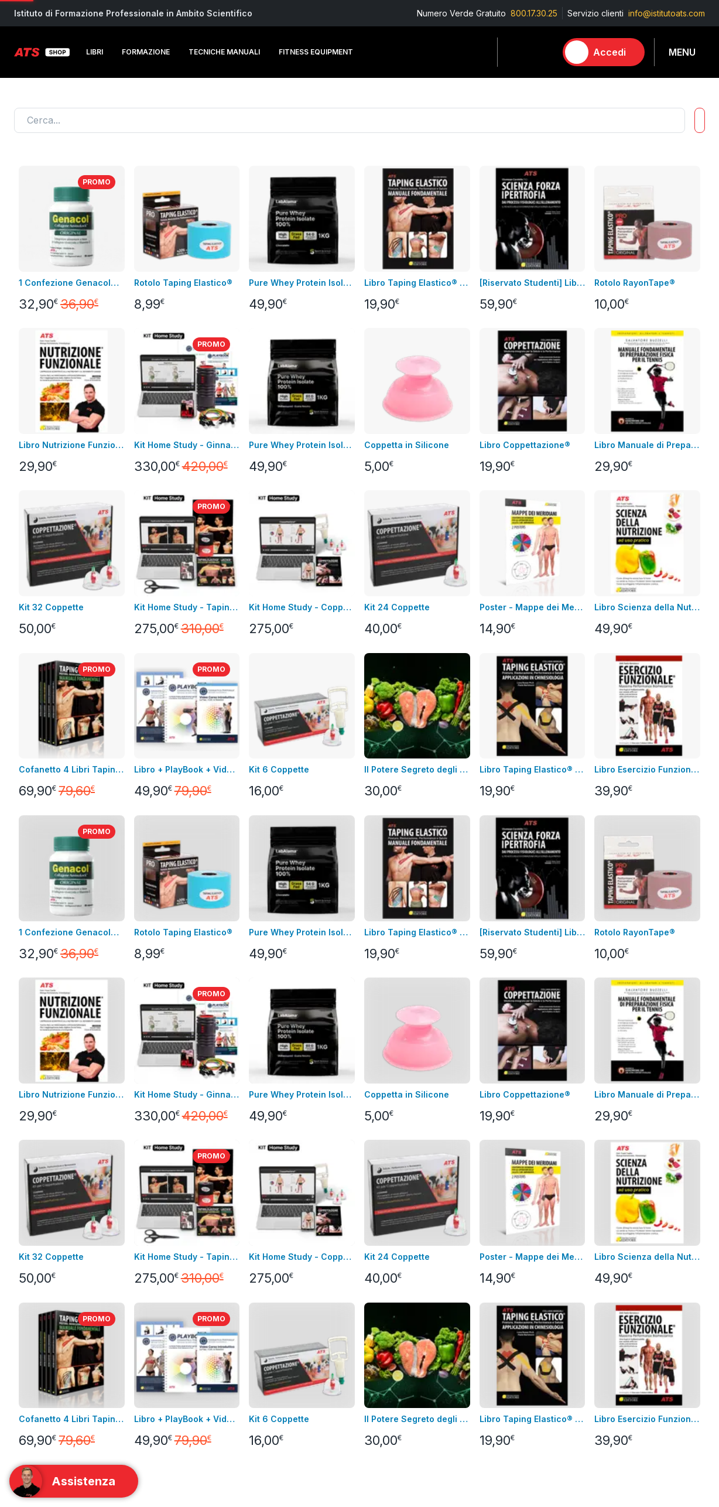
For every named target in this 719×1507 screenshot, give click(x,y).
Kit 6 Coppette (279, 769)
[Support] (73, 1481)
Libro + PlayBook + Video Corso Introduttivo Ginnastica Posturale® (187, 769)
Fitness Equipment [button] (316, 51)
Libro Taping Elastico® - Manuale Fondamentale (417, 283)
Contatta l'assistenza (152, 925)
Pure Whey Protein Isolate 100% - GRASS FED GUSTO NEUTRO (302, 445)
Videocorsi (35, 1018)
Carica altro (44, 830)
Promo (487, 1158)
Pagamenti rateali (278, 1105)
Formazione (497, 1018)
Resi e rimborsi (273, 1053)
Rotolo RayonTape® (634, 283)
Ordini (371, 1035)
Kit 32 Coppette (51, 607)
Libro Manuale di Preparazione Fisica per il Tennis (647, 445)
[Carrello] (541, 52)
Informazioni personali (402, 1000)
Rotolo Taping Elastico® (183, 283)
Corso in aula (39, 1000)
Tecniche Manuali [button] (224, 51)
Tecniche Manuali (509, 1035)
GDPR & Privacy (274, 1088)
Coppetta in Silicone (406, 445)
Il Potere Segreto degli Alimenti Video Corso (417, 769)
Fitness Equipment (164, 1035)
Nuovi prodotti (41, 1053)
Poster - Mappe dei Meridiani (533, 607)
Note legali (266, 1018)
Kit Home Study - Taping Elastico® (187, 607)
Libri (137, 1000)
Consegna (264, 1000)
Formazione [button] (146, 51)
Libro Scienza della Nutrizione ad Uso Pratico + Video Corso (647, 607)
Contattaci (33, 1070)
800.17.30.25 (534, 13)
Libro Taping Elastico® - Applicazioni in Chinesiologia (533, 769)
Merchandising (157, 1088)
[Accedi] (604, 52)
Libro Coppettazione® (525, 445)
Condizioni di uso (278, 1035)
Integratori (494, 1070)
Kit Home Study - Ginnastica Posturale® (187, 445)
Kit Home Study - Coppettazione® (302, 607)
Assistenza (380, 1053)
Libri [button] (94, 51)
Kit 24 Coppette (397, 607)
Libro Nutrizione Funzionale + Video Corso (72, 445)
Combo (489, 1141)
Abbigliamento (156, 1053)
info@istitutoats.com (666, 13)
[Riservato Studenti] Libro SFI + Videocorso (533, 283)
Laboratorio (497, 1088)
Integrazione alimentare (175, 1070)
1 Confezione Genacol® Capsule (72, 283)
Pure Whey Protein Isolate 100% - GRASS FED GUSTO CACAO (302, 283)
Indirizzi (374, 1018)
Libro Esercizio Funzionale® (647, 769)
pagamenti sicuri (276, 1070)
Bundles (29, 1035)
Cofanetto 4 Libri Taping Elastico (72, 769)
